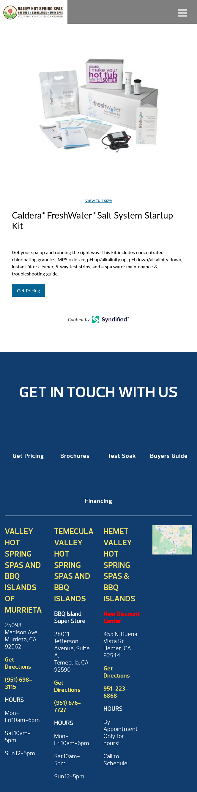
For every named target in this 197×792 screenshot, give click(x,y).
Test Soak (122, 456)
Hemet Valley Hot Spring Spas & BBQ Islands (119, 565)
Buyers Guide (169, 456)
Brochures (75, 456)
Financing (98, 501)
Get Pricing (28, 290)
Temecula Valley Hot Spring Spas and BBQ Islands (74, 565)
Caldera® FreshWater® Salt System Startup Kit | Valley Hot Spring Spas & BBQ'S (33, 12)
